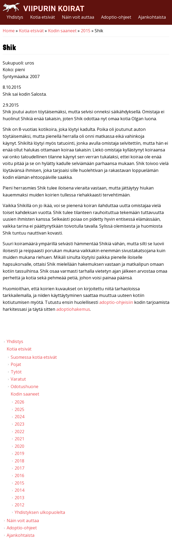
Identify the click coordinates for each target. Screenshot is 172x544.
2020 (19, 446)
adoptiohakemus (73, 309)
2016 (19, 475)
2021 (19, 439)
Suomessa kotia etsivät (34, 357)
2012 (19, 505)
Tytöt (16, 372)
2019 (19, 453)
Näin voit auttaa (78, 17)
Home (9, 31)
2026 (19, 402)
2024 (19, 417)
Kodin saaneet (62, 31)
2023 (19, 424)
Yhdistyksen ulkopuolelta (40, 512)
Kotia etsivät (42, 17)
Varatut (18, 379)
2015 (85, 31)
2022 (19, 431)
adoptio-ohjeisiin (116, 302)
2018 (19, 461)
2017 (19, 468)
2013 (19, 498)
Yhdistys (15, 17)
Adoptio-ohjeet (116, 17)
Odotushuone (24, 386)
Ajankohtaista (152, 17)
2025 (19, 409)
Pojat (16, 364)
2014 (19, 490)
